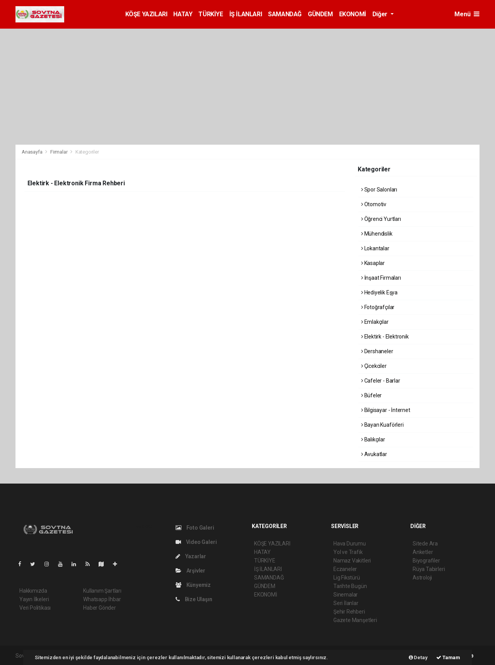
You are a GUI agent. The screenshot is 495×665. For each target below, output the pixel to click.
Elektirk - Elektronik (385, 336)
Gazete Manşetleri (355, 620)
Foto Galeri (195, 528)
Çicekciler (374, 366)
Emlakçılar (375, 322)
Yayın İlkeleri (34, 599)
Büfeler (371, 395)
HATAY (182, 14)
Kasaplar (373, 263)
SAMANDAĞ (285, 14)
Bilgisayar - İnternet (385, 410)
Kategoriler (87, 152)
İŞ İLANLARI (245, 14)
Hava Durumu (349, 543)
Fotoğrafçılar (377, 307)
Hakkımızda (33, 591)
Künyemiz (193, 585)
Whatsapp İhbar (102, 599)
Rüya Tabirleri (429, 569)
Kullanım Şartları (102, 591)
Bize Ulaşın (194, 599)
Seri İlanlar (345, 603)
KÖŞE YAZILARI (146, 14)
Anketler (423, 552)
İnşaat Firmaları (381, 278)
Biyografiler (426, 560)
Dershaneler (377, 351)
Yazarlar (191, 556)
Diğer (380, 14)
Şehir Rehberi (349, 612)
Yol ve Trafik (348, 552)
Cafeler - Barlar (380, 381)
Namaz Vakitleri (352, 560)
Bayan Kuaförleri (382, 425)
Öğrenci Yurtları (381, 219)
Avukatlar (374, 454)
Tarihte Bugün (350, 586)
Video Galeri (196, 542)
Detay (418, 657)
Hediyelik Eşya (379, 292)
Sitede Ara (425, 543)
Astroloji (422, 577)
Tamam (448, 657)
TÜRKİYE (210, 14)
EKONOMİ (352, 14)
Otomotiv (373, 204)
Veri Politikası (35, 608)
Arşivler (190, 571)
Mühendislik (377, 234)
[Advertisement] (247, 86)
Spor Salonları (379, 189)
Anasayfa (32, 152)
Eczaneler (345, 569)
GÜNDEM (320, 14)
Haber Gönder (99, 608)
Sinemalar (345, 594)
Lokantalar (375, 248)
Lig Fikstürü (346, 577)
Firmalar (58, 152)
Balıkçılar (373, 439)
